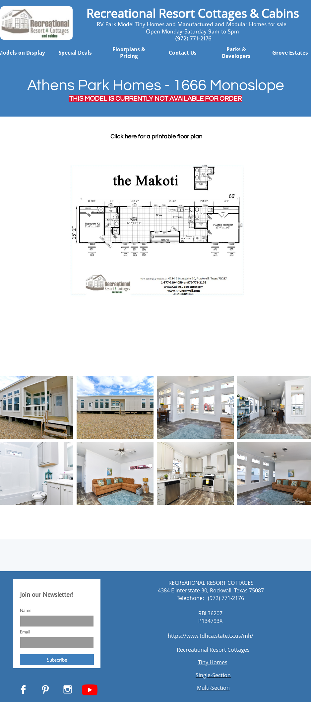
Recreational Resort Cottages (213, 649)
